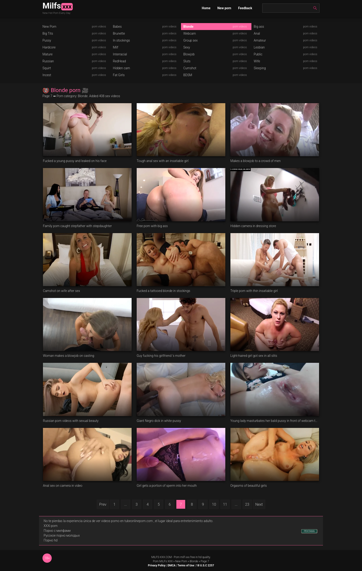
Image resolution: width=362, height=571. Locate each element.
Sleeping (260, 68)
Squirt (46, 68)
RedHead (119, 61)
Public (258, 54)
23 (247, 504)
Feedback (245, 8)
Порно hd (50, 540)
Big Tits (47, 33)
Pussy (46, 40)
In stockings (121, 40)
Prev (102, 504)
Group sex (190, 40)
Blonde (188, 26)
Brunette (119, 33)
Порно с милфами (57, 530)
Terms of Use (186, 565)
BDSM (187, 75)
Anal (257, 33)
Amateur (260, 40)
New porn (224, 8)
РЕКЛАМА (309, 531)
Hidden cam (121, 68)
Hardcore (49, 47)
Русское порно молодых (62, 535)
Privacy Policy (157, 565)
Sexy (186, 47)
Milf (115, 47)
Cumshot (189, 68)
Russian (48, 61)
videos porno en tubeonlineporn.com (127, 521)
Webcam (189, 33)
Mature (47, 54)
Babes (117, 26)
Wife (257, 61)
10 (214, 504)
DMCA (171, 565)
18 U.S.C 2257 (205, 565)
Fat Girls (119, 75)
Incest (46, 75)
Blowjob (189, 54)
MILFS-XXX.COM (161, 557)
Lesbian (259, 47)
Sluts (186, 61)
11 (225, 504)
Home (206, 8)
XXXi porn (50, 526)
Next (259, 504)
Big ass (259, 26)
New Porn (49, 26)
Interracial (120, 54)
